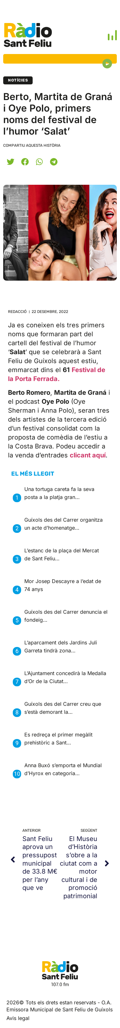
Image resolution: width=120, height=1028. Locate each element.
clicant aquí (88, 455)
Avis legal (17, 1018)
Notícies (18, 80)
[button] (10, 161)
